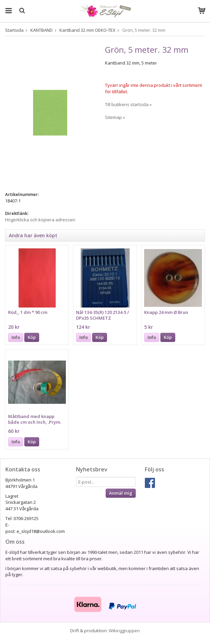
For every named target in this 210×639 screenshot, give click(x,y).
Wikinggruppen (124, 631)
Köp (32, 337)
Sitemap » (115, 117)
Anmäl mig (120, 493)
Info (15, 337)
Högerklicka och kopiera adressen (40, 220)
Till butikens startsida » (128, 104)
